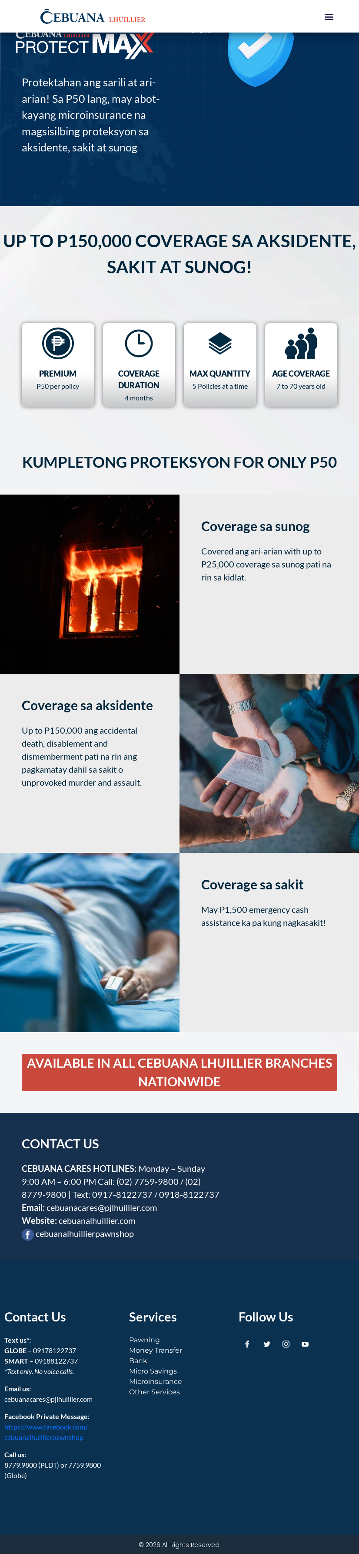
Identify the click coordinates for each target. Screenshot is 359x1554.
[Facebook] (247, 1343)
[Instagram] (286, 1343)
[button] (329, 16)
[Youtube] (305, 1343)
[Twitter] (266, 1343)
